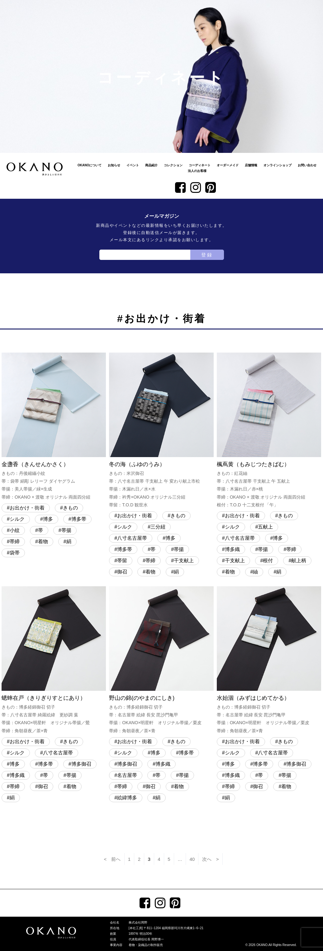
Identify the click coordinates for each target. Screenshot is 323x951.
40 (192, 859)
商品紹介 (151, 165)
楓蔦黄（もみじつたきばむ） (269, 431)
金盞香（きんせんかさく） (54, 427)
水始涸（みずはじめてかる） (269, 660)
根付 (268, 560)
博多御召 (81, 764)
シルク (17, 519)
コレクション (173, 165)
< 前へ (112, 859)
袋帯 (15, 552)
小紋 (15, 530)
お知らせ (114, 165)
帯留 (122, 560)
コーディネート (200, 165)
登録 (207, 254)
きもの (70, 507)
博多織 (232, 549)
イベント (132, 165)
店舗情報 (251, 165)
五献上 (265, 526)
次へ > (210, 859)
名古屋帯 (127, 775)
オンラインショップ (278, 165)
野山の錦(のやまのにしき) (161, 660)
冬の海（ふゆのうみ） (161, 431)
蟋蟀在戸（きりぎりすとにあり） (54, 660)
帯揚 (66, 530)
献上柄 (298, 560)
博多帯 (78, 519)
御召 (122, 571)
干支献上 (184, 560)
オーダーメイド (228, 165)
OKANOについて (90, 165)
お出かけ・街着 (27, 507)
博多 (48, 519)
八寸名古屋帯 (132, 538)
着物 (43, 541)
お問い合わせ (307, 165)
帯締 (15, 541)
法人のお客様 (197, 171)
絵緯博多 (127, 797)
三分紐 (157, 526)
